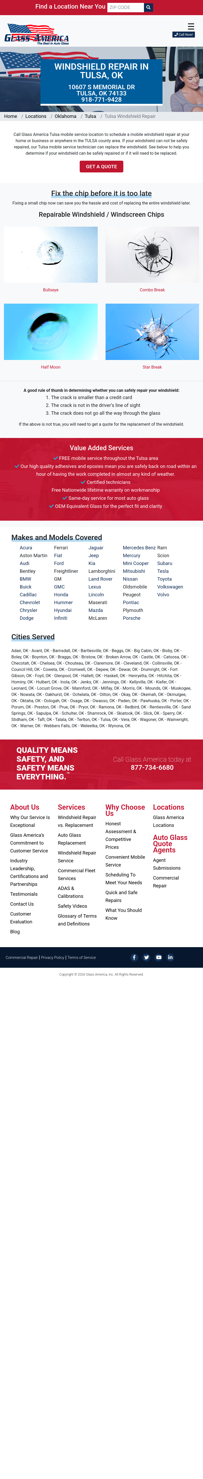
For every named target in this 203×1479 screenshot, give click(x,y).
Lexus (95, 587)
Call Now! (184, 35)
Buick (26, 587)
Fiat (58, 555)
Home (10, 116)
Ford (59, 563)
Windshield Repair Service (77, 856)
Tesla (163, 571)
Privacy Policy (52, 957)
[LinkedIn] (170, 957)
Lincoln (96, 594)
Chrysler (28, 610)
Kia (92, 563)
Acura (26, 547)
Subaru (164, 563)
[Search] (148, 7)
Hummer (63, 602)
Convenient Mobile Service (125, 861)
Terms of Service (81, 957)
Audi (25, 563)
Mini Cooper (136, 563)
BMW (25, 579)
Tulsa (90, 116)
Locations (36, 116)
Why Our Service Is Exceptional (30, 821)
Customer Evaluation (21, 917)
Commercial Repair (166, 881)
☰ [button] (191, 27)
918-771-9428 (101, 99)
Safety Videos (72, 906)
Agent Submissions (167, 864)
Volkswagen (170, 587)
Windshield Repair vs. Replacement (77, 821)
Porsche (131, 618)
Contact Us (22, 904)
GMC (59, 587)
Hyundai (63, 610)
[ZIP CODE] (125, 7)
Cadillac (28, 594)
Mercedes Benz (139, 547)
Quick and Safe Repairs (122, 896)
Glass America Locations (168, 821)
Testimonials (24, 894)
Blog (15, 931)
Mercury (131, 555)
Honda (61, 594)
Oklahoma (65, 116)
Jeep (94, 555)
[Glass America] (36, 33)
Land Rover (100, 579)
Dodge (27, 618)
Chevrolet (30, 602)
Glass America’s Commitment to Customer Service (29, 842)
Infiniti (60, 618)
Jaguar (96, 547)
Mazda (96, 610)
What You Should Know (124, 914)
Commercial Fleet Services (76, 874)
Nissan (130, 579)
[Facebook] (134, 957)
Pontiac (131, 602)
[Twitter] (146, 957)
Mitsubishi (134, 571)
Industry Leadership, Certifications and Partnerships (29, 872)
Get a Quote (101, 167)
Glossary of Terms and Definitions (77, 920)
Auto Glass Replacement (72, 839)
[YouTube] (158, 957)
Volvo (163, 594)
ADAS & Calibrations (70, 892)
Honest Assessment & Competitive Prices (121, 835)
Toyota (164, 579)
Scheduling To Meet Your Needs (124, 878)
